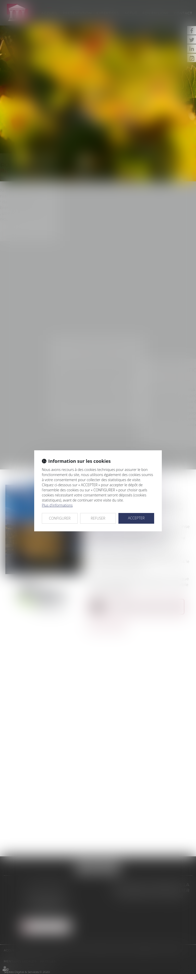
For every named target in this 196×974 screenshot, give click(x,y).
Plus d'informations (57, 505)
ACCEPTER (136, 518)
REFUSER (98, 518)
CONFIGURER (60, 518)
